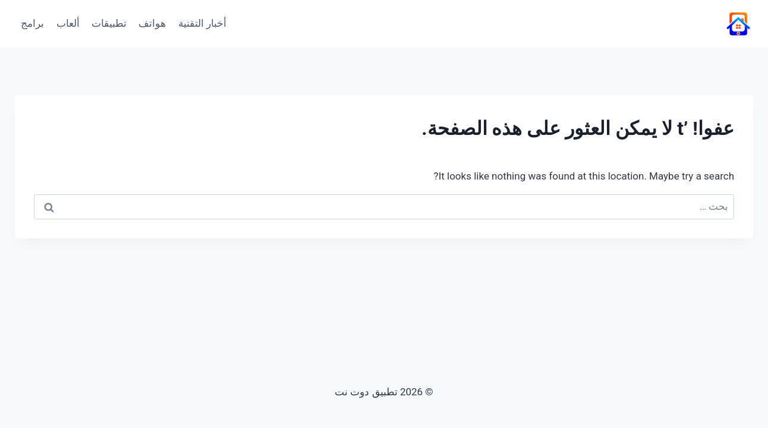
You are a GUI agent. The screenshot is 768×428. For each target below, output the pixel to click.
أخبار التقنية (202, 23)
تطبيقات (109, 23)
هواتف (152, 23)
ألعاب (68, 23)
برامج (32, 23)
